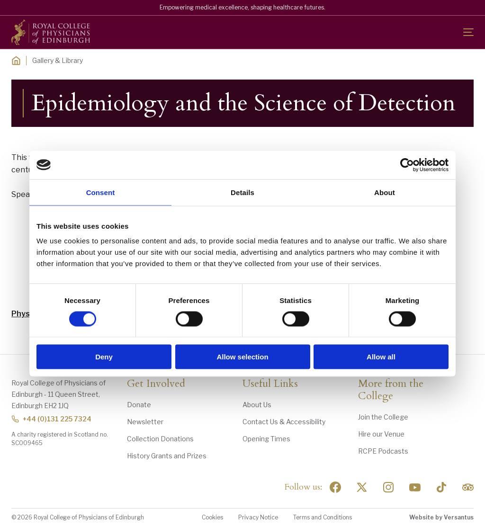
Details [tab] (242, 192)
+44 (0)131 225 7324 (51, 419)
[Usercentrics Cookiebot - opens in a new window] (407, 165)
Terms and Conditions (322, 517)
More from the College (390, 390)
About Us (256, 405)
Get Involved (156, 384)
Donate (139, 405)
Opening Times (266, 439)
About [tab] (384, 192)
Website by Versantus (441, 517)
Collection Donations (160, 439)
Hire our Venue (381, 434)
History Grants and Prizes (167, 456)
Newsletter (145, 422)
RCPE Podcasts (383, 451)
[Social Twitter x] (362, 487)
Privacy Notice (258, 517)
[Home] (16, 60)
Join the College (383, 417)
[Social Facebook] (335, 487)
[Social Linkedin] (388, 487)
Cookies (212, 517)
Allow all (381, 357)
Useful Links (270, 384)
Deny (104, 357)
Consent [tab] (100, 192)
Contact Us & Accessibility (283, 422)
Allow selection (242, 357)
